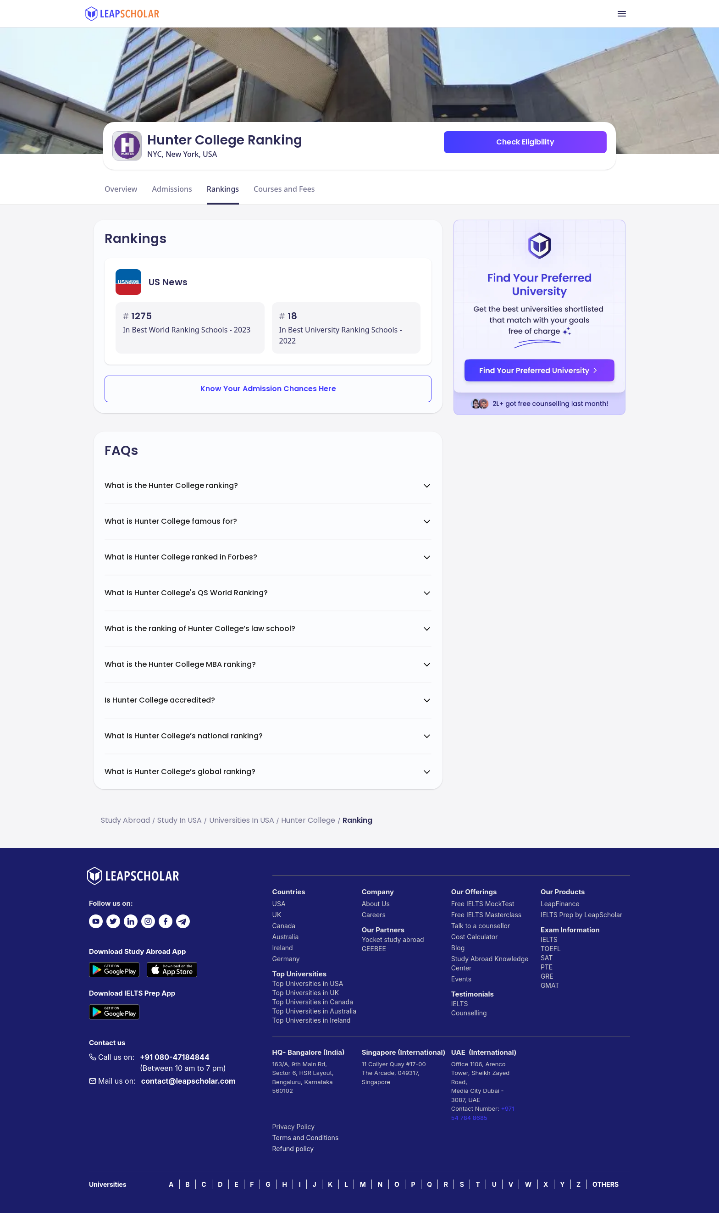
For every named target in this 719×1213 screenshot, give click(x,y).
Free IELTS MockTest (482, 904)
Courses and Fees (284, 189)
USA (279, 904)
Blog (458, 948)
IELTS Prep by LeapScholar (581, 915)
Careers (374, 915)
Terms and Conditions (305, 1137)
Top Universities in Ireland (311, 1020)
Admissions (172, 189)
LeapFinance (560, 904)
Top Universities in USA (307, 983)
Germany (286, 959)
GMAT (550, 985)
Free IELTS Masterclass (486, 915)
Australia (285, 937)
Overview (121, 189)
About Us (376, 904)
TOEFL (551, 949)
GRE (547, 976)
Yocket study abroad (393, 939)
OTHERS (605, 1184)
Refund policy (293, 1148)
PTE (547, 967)
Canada (284, 926)
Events (461, 979)
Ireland (282, 948)
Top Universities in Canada (312, 1002)
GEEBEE (374, 949)
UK (277, 915)
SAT (547, 958)
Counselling (469, 1013)
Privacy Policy (293, 1126)
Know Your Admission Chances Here (268, 388)
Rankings (223, 189)
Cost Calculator (474, 937)
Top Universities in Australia (314, 1011)
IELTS (459, 1004)
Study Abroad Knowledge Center (490, 963)
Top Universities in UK (305, 993)
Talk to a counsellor (480, 926)
